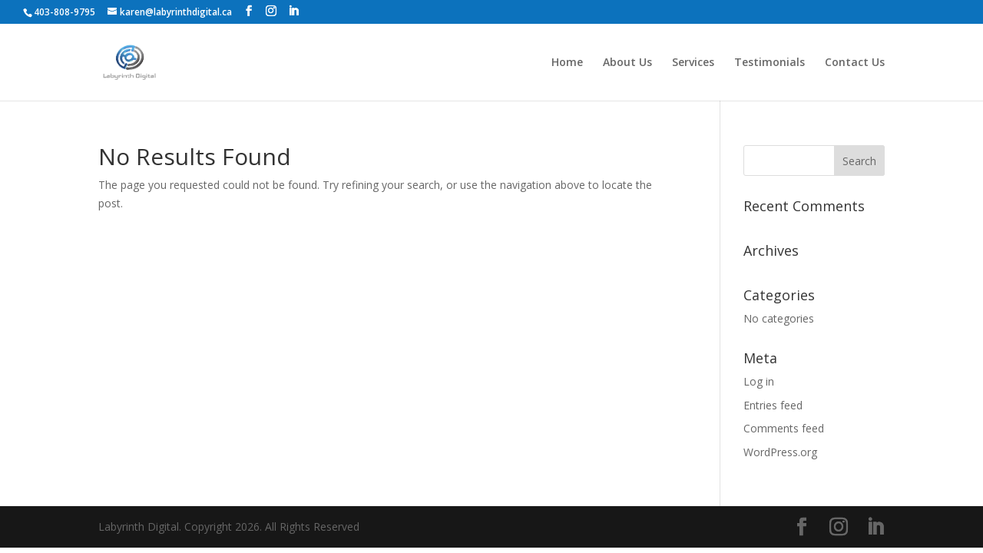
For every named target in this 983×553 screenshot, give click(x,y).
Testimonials (769, 63)
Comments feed (783, 428)
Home (567, 63)
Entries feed (773, 405)
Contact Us (855, 63)
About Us (627, 63)
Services (693, 63)
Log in (758, 381)
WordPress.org (780, 452)
